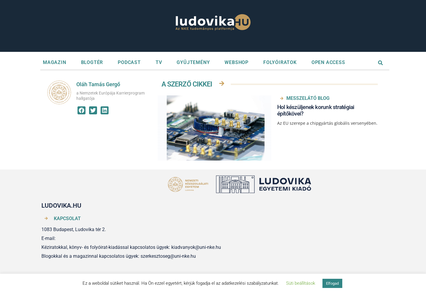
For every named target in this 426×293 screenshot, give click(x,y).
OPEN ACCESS (328, 62)
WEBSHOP (236, 62)
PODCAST (129, 62)
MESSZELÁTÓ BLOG (308, 98)
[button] (81, 110)
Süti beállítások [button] (300, 283)
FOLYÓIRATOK (280, 62)
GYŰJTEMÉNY (193, 62)
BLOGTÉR (92, 62)
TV (159, 62)
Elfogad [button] (332, 283)
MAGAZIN (54, 62)
